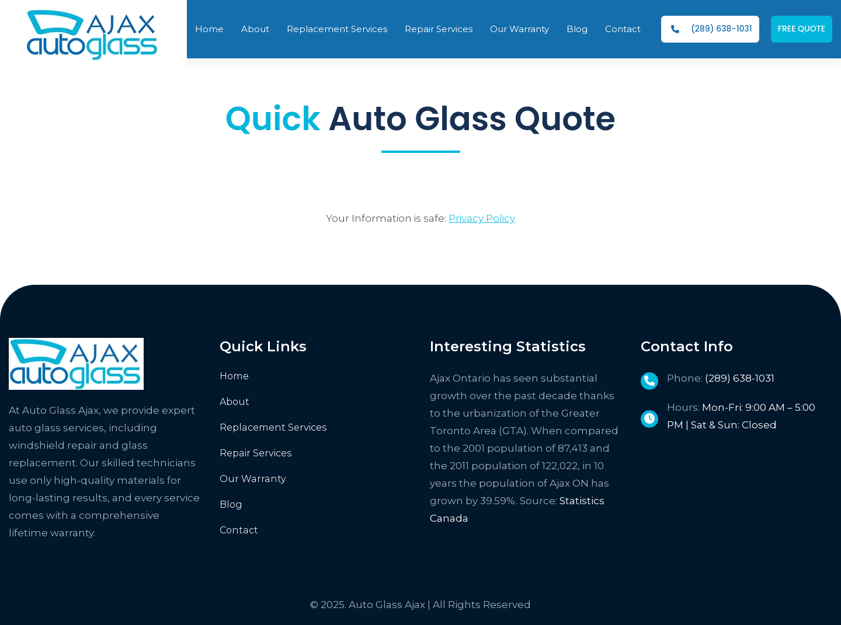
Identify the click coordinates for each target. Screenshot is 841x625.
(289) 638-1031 (711, 28)
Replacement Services (273, 427)
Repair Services (256, 453)
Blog (231, 504)
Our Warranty (253, 478)
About (234, 401)
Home (234, 376)
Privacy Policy (482, 218)
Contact (239, 530)
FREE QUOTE (801, 28)
